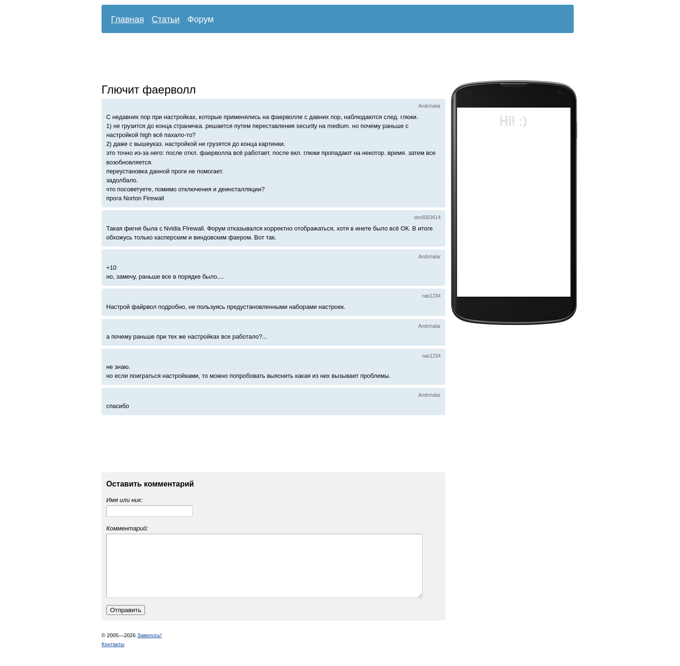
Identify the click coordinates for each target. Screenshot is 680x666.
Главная (127, 19)
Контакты (113, 655)
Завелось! (149, 646)
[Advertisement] (331, 59)
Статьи (166, 19)
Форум (200, 19)
